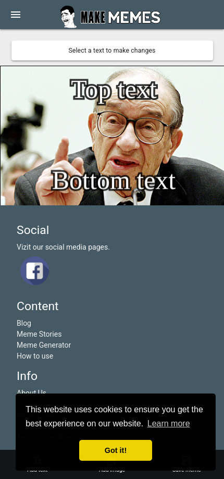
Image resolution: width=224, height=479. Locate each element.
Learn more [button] (168, 423)
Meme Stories (39, 334)
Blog (24, 323)
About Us (31, 393)
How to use (35, 356)
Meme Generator (44, 345)
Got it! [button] (116, 450)
